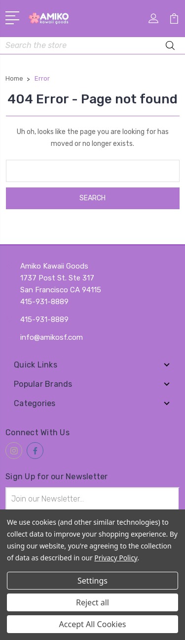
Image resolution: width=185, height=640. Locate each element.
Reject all (92, 602)
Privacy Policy (115, 557)
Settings (92, 580)
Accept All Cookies (92, 624)
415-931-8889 (44, 319)
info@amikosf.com (51, 337)
